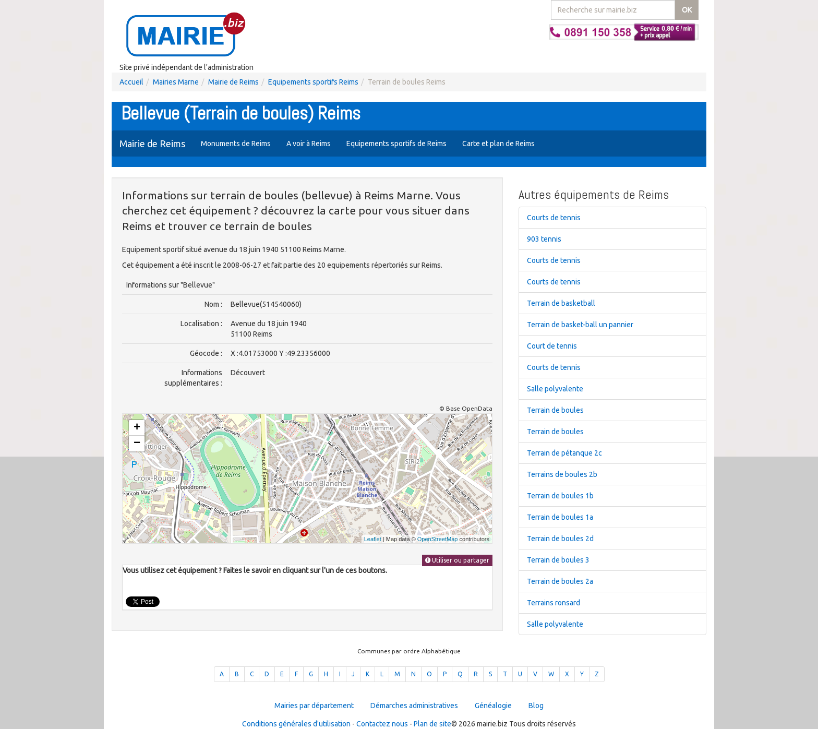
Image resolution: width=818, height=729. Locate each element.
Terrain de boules (555, 410)
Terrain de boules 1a (560, 517)
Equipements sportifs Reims (313, 82)
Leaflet (372, 539)
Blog (536, 705)
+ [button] (137, 428)
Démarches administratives (414, 705)
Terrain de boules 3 (558, 560)
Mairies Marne (176, 82)
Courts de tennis (554, 217)
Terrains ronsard (553, 603)
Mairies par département (314, 705)
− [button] (137, 443)
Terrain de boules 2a (560, 581)
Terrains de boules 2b (562, 474)
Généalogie (493, 705)
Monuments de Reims (236, 143)
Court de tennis (552, 346)
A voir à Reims (308, 143)
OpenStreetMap (437, 539)
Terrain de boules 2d (560, 538)
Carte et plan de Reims (498, 143)
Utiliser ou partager (457, 560)
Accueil (131, 82)
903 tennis (544, 239)
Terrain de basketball (561, 303)
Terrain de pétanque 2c (564, 453)
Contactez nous (382, 724)
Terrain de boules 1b (560, 496)
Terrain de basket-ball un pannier (580, 324)
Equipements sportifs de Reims (396, 143)
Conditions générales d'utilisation (296, 724)
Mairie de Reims (233, 82)
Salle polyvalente (555, 389)
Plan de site (432, 724)
